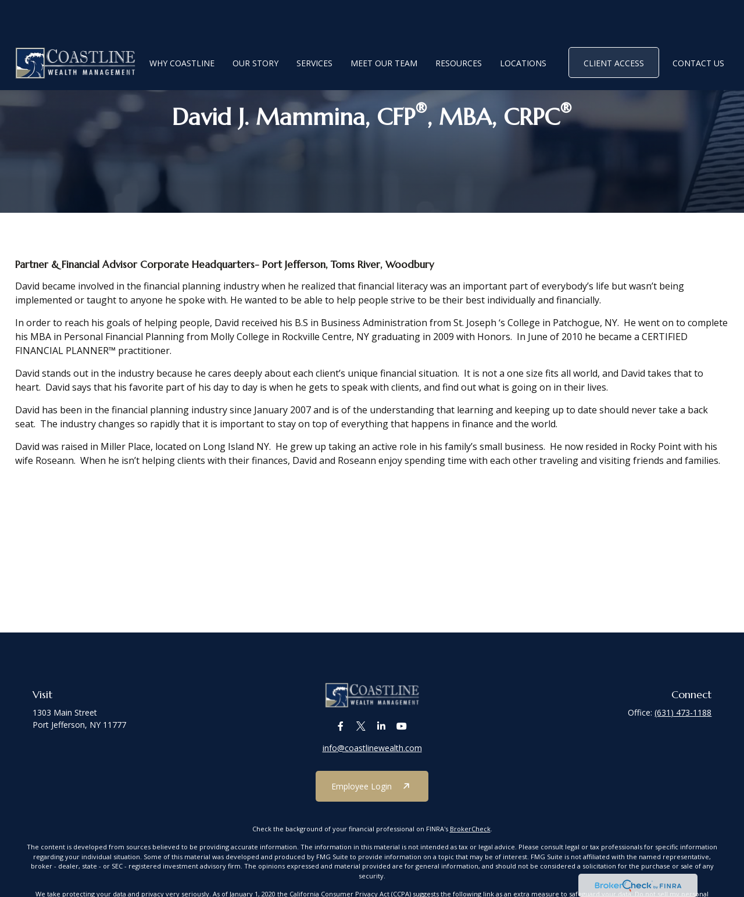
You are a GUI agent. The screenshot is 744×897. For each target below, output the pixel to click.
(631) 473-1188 (682, 712)
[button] (182, 27)
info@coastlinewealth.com (372, 755)
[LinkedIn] (381, 734)
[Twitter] (361, 734)
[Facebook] (340, 734)
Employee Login (361, 793)
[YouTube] (401, 734)
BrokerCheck (470, 836)
